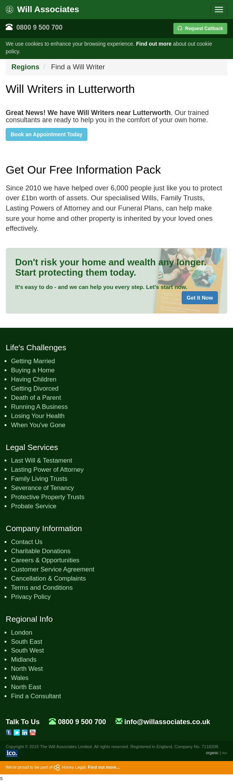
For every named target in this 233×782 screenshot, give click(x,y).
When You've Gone (38, 425)
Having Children (33, 379)
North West (27, 668)
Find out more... (104, 767)
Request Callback (200, 28)
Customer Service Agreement (52, 569)
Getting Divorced (35, 388)
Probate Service (33, 506)
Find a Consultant (36, 696)
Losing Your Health (38, 416)
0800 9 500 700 (39, 27)
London (21, 632)
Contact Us (27, 542)
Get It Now (200, 298)
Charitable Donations (41, 551)
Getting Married (33, 361)
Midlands (23, 659)
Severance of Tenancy (42, 488)
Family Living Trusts (39, 478)
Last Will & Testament (41, 460)
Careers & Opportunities (45, 560)
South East (26, 641)
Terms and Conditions (42, 587)
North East (26, 687)
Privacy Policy (31, 596)
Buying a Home (33, 370)
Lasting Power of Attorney (47, 469)
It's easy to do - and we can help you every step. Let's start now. (101, 287)
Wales (20, 677)
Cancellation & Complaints (48, 578)
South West (27, 650)
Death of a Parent (36, 397)
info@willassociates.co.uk (167, 722)
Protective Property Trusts (47, 497)
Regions (25, 67)
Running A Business (39, 406)
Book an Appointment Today (46, 134)
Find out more (153, 44)
